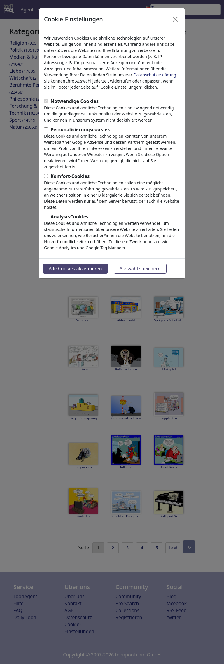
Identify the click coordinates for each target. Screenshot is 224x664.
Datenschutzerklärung (154, 75)
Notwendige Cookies (74, 101)
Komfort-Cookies (70, 176)
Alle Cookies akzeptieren (75, 268)
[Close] (175, 19)
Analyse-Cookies (69, 216)
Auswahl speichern (140, 268)
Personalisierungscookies (80, 129)
